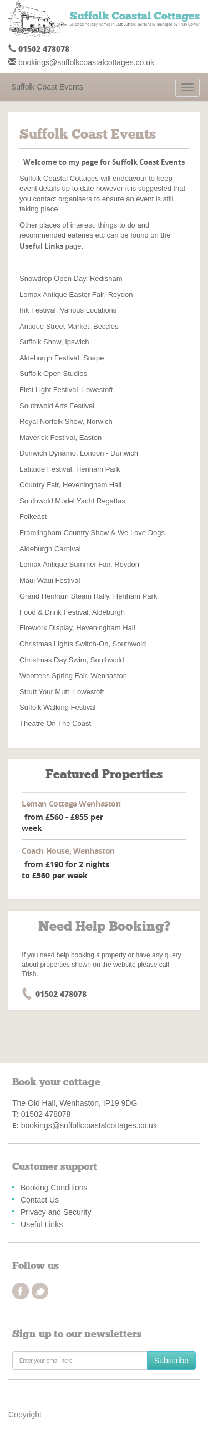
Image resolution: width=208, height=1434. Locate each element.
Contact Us (40, 1199)
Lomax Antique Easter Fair (61, 294)
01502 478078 (43, 48)
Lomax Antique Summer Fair (64, 564)
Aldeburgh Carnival (50, 549)
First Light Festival (48, 389)
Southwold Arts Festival (56, 406)
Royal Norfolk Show (50, 421)
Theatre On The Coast (55, 723)
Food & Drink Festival (53, 612)
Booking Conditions (54, 1187)
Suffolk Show (40, 342)
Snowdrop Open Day (52, 278)
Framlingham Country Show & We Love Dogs (92, 532)
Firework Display (45, 628)
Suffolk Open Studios (53, 373)
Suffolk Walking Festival (57, 707)
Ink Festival (37, 310)
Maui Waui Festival (49, 580)
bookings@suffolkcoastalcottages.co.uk (86, 62)
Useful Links (42, 1224)
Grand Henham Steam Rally (64, 596)
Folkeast (33, 516)
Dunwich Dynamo (47, 453)
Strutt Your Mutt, (45, 692)
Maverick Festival (47, 437)
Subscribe (171, 1360)
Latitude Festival (45, 469)
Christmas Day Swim (53, 660)
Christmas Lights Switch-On (63, 644)
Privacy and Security (56, 1212)
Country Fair (39, 485)
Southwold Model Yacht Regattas (72, 501)
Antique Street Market (54, 326)
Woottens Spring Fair (53, 675)
